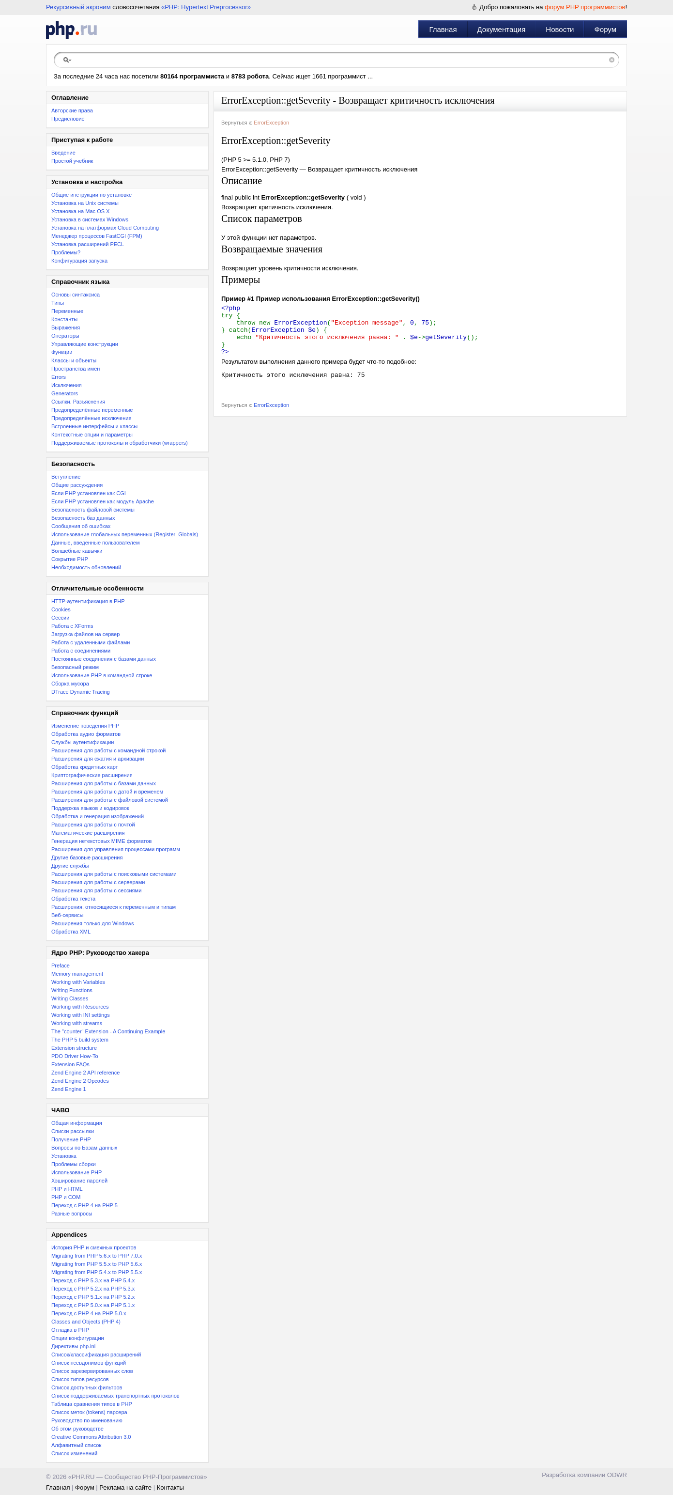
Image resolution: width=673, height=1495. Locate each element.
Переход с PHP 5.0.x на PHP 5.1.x (93, 1305)
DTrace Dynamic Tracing (80, 692)
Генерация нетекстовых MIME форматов (101, 841)
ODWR (617, 1475)
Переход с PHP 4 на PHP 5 (84, 1205)
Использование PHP (76, 1172)
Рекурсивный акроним (78, 7)
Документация (501, 29)
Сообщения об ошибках (80, 526)
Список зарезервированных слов (92, 1371)
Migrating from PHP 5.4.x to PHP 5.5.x (96, 1272)
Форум (605, 29)
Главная (443, 29)
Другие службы (70, 866)
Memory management (77, 974)
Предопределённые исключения (91, 418)
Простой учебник (72, 161)
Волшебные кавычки (77, 551)
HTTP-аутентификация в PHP (88, 601)
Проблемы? (65, 252)
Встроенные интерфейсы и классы (94, 426)
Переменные (67, 311)
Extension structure (74, 1048)
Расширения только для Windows (92, 923)
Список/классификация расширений (96, 1354)
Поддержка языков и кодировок (90, 808)
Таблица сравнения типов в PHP (91, 1404)
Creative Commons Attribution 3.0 (91, 1437)
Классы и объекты (73, 360)
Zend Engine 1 (68, 1089)
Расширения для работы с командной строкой (108, 750)
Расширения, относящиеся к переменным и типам (113, 907)
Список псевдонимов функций (88, 1363)
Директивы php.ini (73, 1346)
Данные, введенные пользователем (95, 542)
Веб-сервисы (67, 915)
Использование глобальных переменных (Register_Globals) (124, 534)
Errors (58, 377)
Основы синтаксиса (75, 294)
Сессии (60, 618)
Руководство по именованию (86, 1420)
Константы (64, 319)
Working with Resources (79, 1007)
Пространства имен (75, 369)
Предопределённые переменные (92, 410)
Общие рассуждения (77, 485)
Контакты (170, 1487)
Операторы (65, 336)
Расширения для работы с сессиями (96, 890)
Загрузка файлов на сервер (85, 634)
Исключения (66, 385)
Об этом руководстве (77, 1429)
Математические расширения (87, 833)
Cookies (61, 609)
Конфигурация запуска (79, 261)
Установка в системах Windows (89, 219)
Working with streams (76, 1023)
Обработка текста (73, 899)
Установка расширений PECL (87, 244)
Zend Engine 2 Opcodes (80, 1081)
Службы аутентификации (82, 742)
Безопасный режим (75, 667)
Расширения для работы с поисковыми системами (114, 874)
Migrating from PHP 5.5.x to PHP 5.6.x (96, 1264)
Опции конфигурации (77, 1338)
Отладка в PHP (70, 1330)
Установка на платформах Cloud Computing (105, 228)
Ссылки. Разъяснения (78, 402)
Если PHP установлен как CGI (88, 493)
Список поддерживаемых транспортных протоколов (115, 1396)
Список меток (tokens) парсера (89, 1412)
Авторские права (72, 110)
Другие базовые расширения (86, 857)
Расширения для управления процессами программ (115, 849)
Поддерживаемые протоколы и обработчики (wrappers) (119, 443)
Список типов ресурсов (80, 1379)
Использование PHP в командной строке (101, 675)
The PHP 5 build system (79, 1040)
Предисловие (68, 119)
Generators (64, 393)
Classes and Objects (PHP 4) (86, 1321)
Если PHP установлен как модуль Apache (102, 501)
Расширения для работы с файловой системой (109, 800)
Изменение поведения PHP (85, 726)
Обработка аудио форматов (86, 734)
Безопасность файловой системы (93, 510)
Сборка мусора (70, 683)
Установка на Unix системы (85, 203)
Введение (63, 153)
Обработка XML (71, 931)
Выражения (65, 327)
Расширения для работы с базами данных (103, 783)
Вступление (65, 477)
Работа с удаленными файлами (90, 642)
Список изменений (74, 1453)
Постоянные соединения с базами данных (103, 659)
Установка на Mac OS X (80, 211)
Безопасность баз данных (83, 518)
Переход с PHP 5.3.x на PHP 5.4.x (93, 1280)
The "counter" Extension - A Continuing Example (108, 1031)
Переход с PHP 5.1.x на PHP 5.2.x (93, 1297)
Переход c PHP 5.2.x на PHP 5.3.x (93, 1289)
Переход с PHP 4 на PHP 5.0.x (88, 1313)
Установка (63, 1156)
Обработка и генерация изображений (97, 816)
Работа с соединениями (80, 651)
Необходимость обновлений (86, 567)
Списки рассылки (72, 1131)
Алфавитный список (76, 1445)
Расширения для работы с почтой (93, 824)
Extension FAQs (70, 1064)
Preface (60, 965)
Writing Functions (71, 990)
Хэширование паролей (79, 1181)
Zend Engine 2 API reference (85, 1072)
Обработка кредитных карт (84, 767)
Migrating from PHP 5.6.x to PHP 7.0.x (96, 1256)
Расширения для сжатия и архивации (97, 759)
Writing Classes (69, 998)
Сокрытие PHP (69, 559)
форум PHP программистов (585, 7)
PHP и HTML (67, 1189)
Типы (57, 303)
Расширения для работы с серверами (98, 882)
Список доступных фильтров (86, 1387)
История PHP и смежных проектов (93, 1247)
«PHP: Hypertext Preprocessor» (206, 7)
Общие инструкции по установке (91, 195)
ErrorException (271, 122)
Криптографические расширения (92, 775)
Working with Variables (78, 982)
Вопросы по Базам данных (84, 1148)
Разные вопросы (71, 1213)
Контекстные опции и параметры (92, 434)
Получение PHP (71, 1139)
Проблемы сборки (73, 1164)
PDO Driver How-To (74, 1056)
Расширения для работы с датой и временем (107, 791)
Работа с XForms (72, 626)
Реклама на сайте (125, 1487)
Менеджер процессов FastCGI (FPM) (96, 236)
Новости (560, 29)
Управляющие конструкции (84, 344)
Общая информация (76, 1123)
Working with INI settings (80, 1015)
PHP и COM (65, 1197)
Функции (61, 352)
